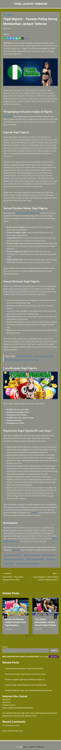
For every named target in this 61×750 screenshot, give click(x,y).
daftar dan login (19, 713)
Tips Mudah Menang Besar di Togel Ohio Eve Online (24, 669)
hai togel (34, 512)
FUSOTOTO (6, 700)
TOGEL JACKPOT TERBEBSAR (27, 213)
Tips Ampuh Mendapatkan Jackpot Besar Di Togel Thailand (45, 622)
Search (5, 647)
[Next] (55, 616)
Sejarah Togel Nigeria (49, 555)
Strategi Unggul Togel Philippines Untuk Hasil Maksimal (25, 685)
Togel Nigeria (8, 116)
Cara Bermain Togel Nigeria (12, 555)
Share (26, 39)
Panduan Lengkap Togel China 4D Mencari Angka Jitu (25, 680)
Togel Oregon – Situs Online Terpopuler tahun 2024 (15, 576)
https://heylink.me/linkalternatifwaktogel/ (17, 708)
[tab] (26, 635)
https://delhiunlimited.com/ (12, 731)
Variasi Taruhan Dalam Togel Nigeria (28, 563)
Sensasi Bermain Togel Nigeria (13, 559)
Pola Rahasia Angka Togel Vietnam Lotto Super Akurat (25, 674)
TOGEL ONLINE (7, 15)
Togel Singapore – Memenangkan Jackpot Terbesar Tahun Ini (45, 576)
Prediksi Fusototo (8, 705)
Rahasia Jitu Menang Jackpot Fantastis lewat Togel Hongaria (15, 622)
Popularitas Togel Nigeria (32, 555)
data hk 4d (6, 702)
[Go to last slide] (5, 616)
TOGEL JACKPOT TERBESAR (35, 559)
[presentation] (15, 606)
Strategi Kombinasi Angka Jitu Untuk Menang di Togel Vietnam (28, 690)
